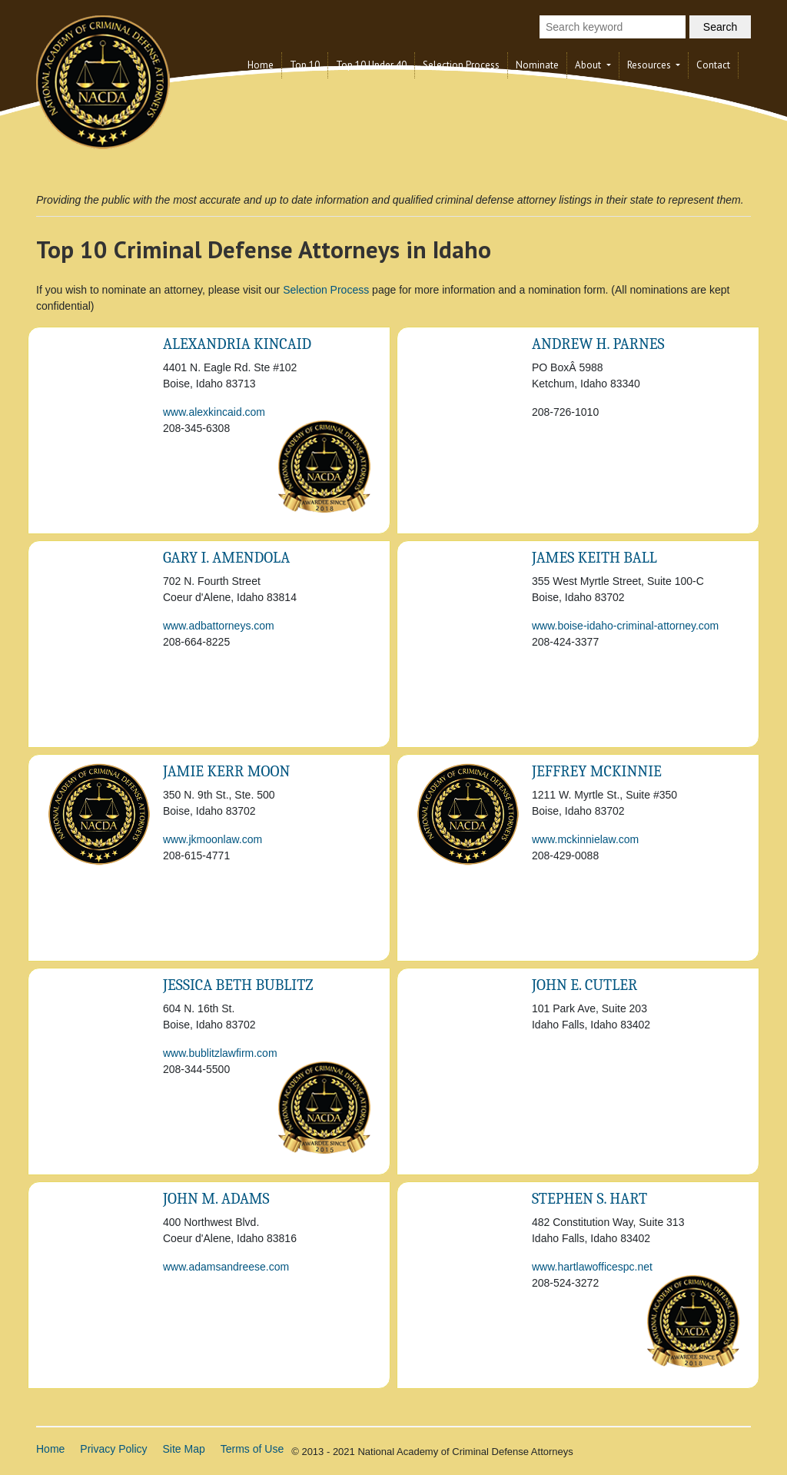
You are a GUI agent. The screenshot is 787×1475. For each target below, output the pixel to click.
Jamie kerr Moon (226, 771)
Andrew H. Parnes (598, 344)
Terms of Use (252, 1449)
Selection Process (461, 64)
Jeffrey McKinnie (597, 771)
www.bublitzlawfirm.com (220, 1053)
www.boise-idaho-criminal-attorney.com (625, 626)
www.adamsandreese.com (226, 1267)
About (589, 64)
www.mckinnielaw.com (585, 839)
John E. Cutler (584, 985)
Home (260, 64)
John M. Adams (216, 1199)
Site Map (184, 1449)
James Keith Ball (594, 557)
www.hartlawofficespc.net (592, 1267)
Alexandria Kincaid (237, 344)
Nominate (537, 64)
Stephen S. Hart (589, 1199)
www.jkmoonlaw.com (212, 839)
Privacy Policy (113, 1449)
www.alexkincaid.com (214, 412)
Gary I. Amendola (226, 557)
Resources (650, 64)
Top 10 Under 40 (371, 64)
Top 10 (305, 64)
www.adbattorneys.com (218, 626)
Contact (713, 64)
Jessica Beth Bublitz (238, 985)
